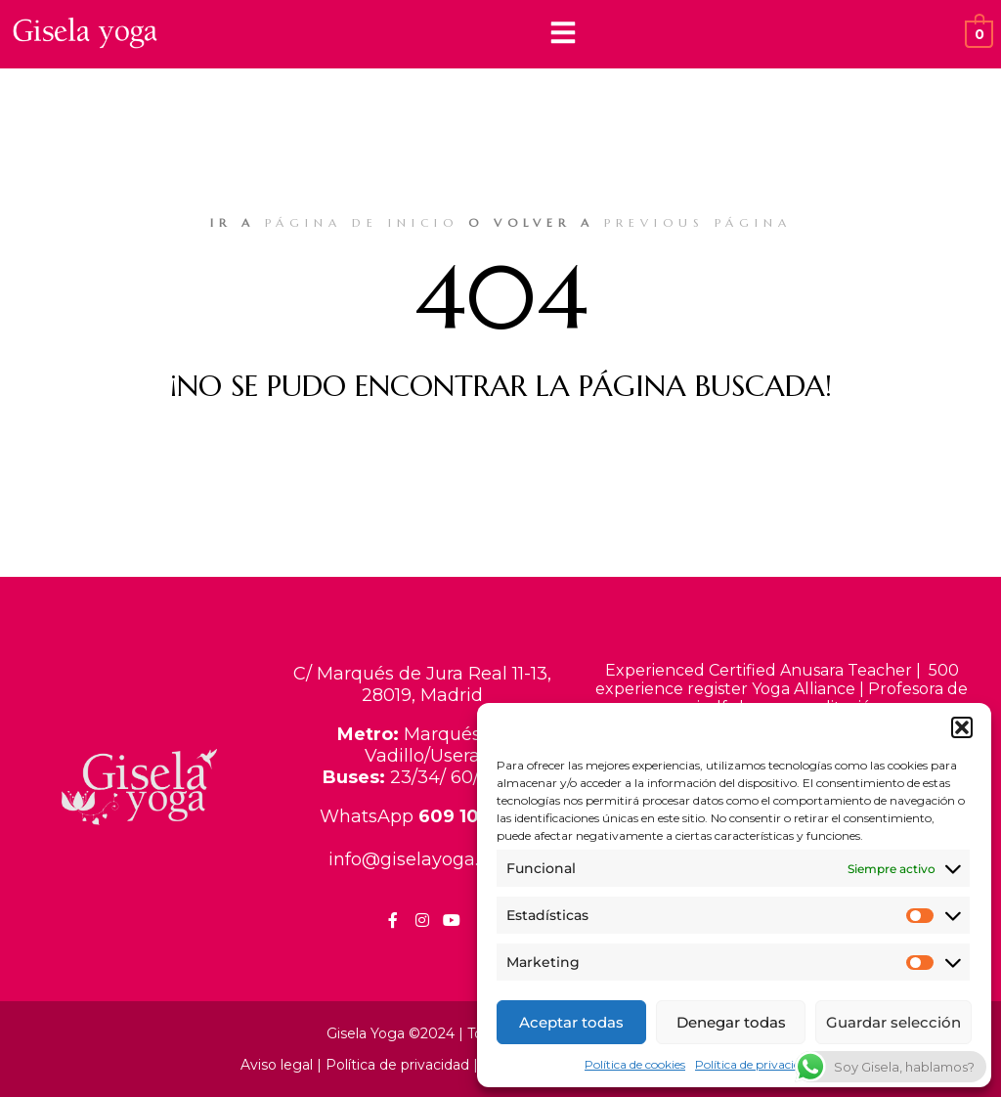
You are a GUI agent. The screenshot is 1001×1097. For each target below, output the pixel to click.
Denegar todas (731, 1022)
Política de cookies (635, 1064)
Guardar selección (893, 1022)
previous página (698, 222)
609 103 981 (471, 816)
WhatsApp (369, 816)
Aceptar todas (571, 1022)
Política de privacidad (754, 1064)
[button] (962, 727)
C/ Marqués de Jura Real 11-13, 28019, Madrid (422, 684)
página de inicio (361, 222)
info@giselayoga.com (422, 859)
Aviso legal (276, 1065)
